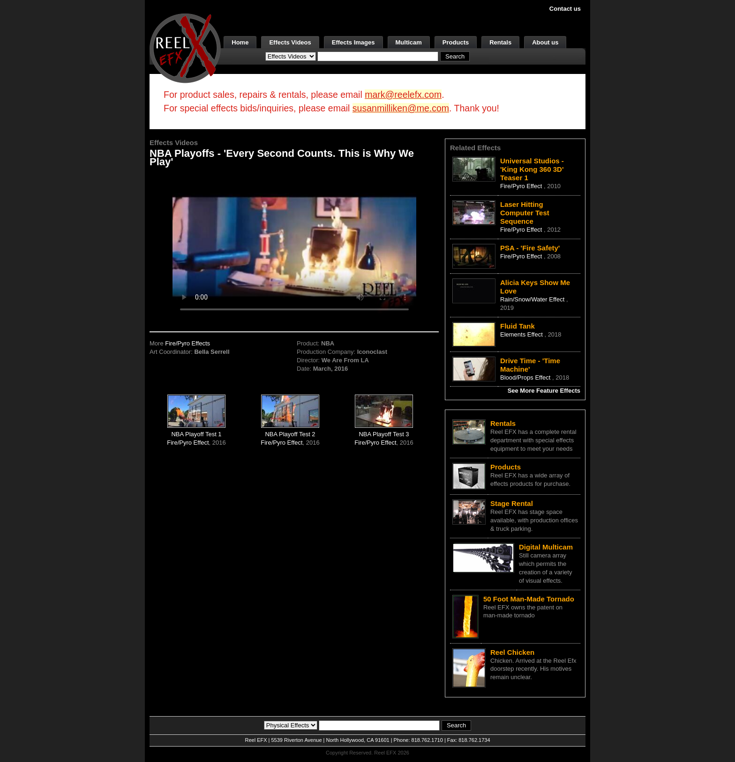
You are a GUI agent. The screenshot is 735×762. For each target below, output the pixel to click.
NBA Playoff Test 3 (384, 434)
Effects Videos (290, 42)
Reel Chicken (512, 652)
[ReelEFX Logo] (185, 47)
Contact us (565, 8)
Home (240, 42)
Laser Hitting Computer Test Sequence (524, 212)
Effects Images (353, 42)
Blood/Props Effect (526, 377)
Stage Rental (511, 503)
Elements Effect (522, 334)
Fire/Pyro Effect (188, 442)
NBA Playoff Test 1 (196, 434)
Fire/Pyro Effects (187, 343)
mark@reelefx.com (403, 94)
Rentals (500, 42)
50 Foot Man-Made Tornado (528, 599)
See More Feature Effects (544, 390)
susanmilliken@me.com (400, 108)
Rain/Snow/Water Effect (533, 299)
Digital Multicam (546, 547)
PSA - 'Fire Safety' (530, 248)
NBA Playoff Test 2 (290, 434)
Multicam (409, 42)
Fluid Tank (517, 326)
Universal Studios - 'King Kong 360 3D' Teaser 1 (532, 169)
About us (545, 42)
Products (455, 42)
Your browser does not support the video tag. (294, 246)
